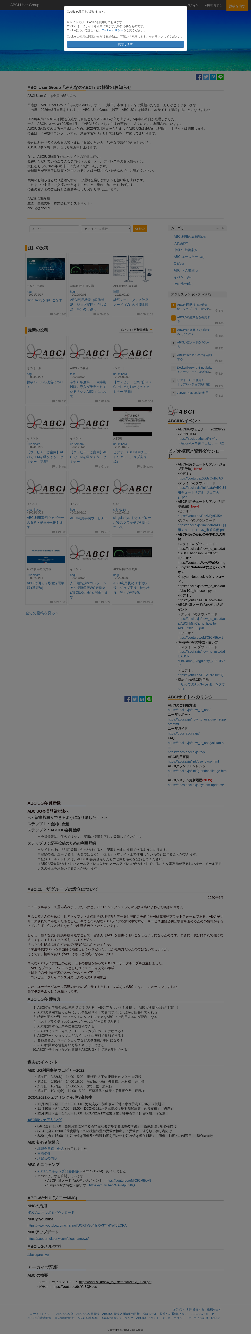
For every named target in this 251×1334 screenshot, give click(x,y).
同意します (125, 44)
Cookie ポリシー (112, 30)
